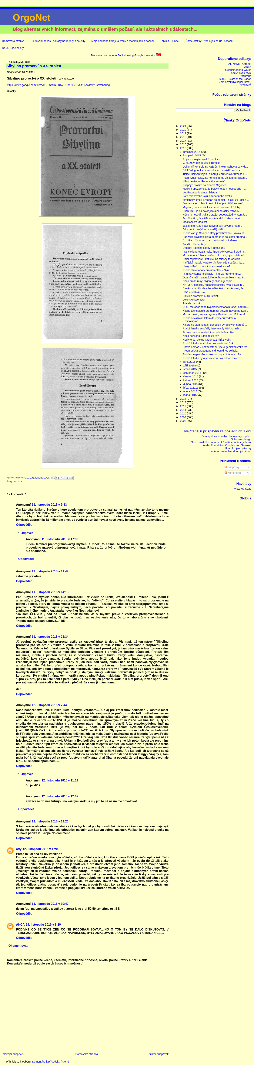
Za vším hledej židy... (195, 244)
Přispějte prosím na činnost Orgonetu (205, 185)
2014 (183, 398)
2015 (183, 148)
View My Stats (242, 488)
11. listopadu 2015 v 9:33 (49, 504)
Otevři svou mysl (241, 72)
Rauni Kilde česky (13, 47)
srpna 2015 (190, 369)
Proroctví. (18, 481)
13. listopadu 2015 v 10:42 (50, 903)
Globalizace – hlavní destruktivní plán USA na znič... (214, 203)
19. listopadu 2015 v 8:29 (43, 924)
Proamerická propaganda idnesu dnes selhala (210, 350)
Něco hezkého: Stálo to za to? (201, 335)
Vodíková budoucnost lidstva (200, 192)
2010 (183, 413)
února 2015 (190, 391)
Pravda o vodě (191, 303)
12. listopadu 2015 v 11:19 (60, 780)
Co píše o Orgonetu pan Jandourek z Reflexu (210, 240)
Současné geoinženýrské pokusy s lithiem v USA (212, 354)
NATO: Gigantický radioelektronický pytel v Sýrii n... (213, 284)
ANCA (20, 924)
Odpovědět (24, 524)
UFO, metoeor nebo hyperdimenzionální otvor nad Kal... (216, 306)
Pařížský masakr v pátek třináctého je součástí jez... (214, 262)
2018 (183, 136)
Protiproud (245, 75)
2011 (183, 409)
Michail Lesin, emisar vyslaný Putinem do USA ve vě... (215, 314)
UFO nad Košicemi (194, 292)
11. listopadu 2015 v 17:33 (60, 539)
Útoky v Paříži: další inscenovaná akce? (206, 266)
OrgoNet (31, 17)
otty (19, 849)
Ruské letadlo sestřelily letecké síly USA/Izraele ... (212, 328)
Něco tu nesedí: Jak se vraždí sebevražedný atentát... (215, 214)
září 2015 (189, 365)
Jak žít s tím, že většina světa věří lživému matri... (212, 218)
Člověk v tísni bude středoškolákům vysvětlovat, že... (214, 288)
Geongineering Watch (238, 69)
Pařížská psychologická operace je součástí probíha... (215, 236)
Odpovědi (27, 532)
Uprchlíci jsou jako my (238, 448)
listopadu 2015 (192, 155)
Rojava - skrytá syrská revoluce (201, 159)
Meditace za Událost (195, 221)
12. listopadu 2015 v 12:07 (60, 796)
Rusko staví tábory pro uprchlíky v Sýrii (206, 270)
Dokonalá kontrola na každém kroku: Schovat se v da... (216, 166)
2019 (183, 133)
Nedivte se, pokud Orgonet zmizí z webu (207, 339)
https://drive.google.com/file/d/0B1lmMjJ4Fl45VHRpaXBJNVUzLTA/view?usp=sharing (58, 85)
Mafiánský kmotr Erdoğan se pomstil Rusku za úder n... (216, 199)
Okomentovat (18, 945)
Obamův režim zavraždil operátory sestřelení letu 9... (214, 277)
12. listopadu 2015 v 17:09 (41, 849)
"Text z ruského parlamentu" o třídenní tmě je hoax (221, 442)
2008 (183, 420)
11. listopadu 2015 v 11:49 (50, 571)
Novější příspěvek (13, 1054)
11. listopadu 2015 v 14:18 (50, 592)
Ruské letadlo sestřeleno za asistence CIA (208, 343)
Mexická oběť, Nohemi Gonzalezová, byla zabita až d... (216, 255)
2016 (183, 144)
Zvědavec (245, 85)
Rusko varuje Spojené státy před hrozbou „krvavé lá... (215, 233)
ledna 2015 (190, 394)
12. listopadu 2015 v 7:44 (49, 705)
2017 (183, 140)
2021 (183, 126)
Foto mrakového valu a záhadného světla (207, 196)
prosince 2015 (192, 151)
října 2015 (189, 361)
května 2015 (191, 380)
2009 (183, 417)
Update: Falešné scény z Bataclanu (204, 247)
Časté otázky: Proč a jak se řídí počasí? (209, 41)
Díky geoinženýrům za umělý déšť (203, 229)
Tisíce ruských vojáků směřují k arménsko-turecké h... (215, 173)
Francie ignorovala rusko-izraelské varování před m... (214, 251)
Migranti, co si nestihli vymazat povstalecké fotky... (213, 207)
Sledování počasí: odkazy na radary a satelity (58, 41)
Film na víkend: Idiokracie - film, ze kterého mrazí (212, 273)
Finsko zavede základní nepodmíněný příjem (209, 332)
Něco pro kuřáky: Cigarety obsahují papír (207, 281)
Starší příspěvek (159, 1054)
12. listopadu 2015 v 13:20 (50, 821)
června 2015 (191, 376)
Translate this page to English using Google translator (126, 55)
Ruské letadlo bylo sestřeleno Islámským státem (211, 358)
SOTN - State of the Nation (235, 78)
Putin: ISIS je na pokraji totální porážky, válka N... (212, 211)
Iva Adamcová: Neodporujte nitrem (230, 451)
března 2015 (191, 387)
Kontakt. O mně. (169, 41)
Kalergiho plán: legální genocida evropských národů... (215, 324)
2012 (183, 406)
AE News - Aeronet (239, 63)
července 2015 (192, 372)
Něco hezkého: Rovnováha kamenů (204, 181)
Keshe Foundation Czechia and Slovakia (226, 445)
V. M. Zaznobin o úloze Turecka (201, 162)
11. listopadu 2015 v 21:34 (50, 636)
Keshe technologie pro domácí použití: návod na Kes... (215, 310)
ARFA (247, 66)
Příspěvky (232, 467)
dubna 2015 (190, 384)
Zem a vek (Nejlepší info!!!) (235, 81)
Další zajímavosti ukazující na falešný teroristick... (212, 258)
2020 (183, 129)
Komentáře (233, 472)
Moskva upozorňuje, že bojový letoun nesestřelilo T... (214, 188)
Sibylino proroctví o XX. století (201, 296)
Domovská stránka (13, 41)
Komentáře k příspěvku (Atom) (50, 1061)
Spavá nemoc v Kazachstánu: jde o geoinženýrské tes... (216, 347)
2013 (183, 402)
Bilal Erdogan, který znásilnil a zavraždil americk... (212, 170)
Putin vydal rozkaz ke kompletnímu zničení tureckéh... (215, 177)
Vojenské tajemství (194, 299)
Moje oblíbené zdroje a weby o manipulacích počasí (122, 41)
